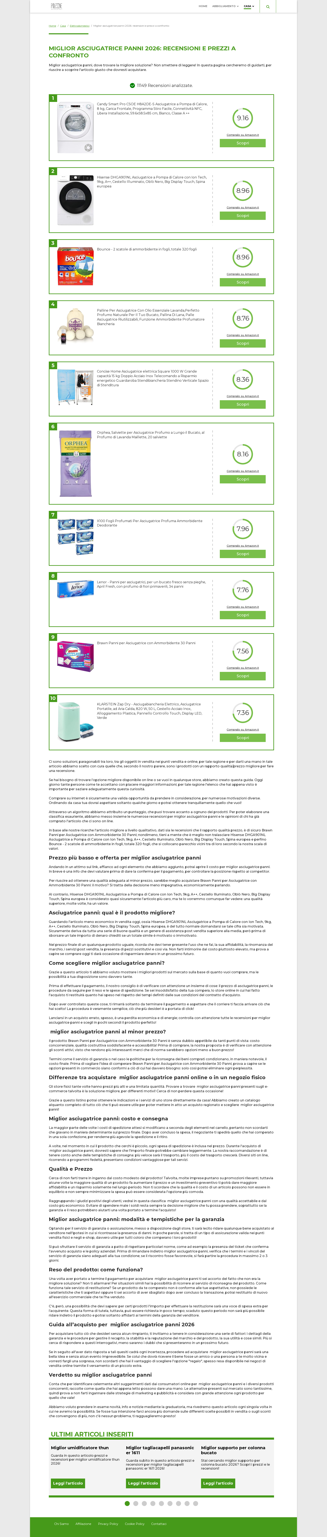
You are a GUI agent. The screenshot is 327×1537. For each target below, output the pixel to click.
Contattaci (158, 1524)
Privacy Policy (108, 1524)
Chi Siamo (61, 1524)
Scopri (243, 143)
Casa (247, 6)
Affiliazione (83, 1524)
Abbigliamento (224, 6)
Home (203, 6)
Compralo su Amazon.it (243, 134)
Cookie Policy (135, 1524)
